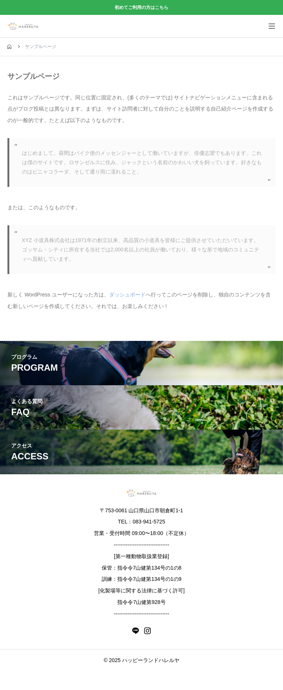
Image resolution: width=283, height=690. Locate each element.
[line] (135, 630)
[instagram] (147, 630)
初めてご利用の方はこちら (141, 7)
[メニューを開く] (272, 26)
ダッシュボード (127, 296)
